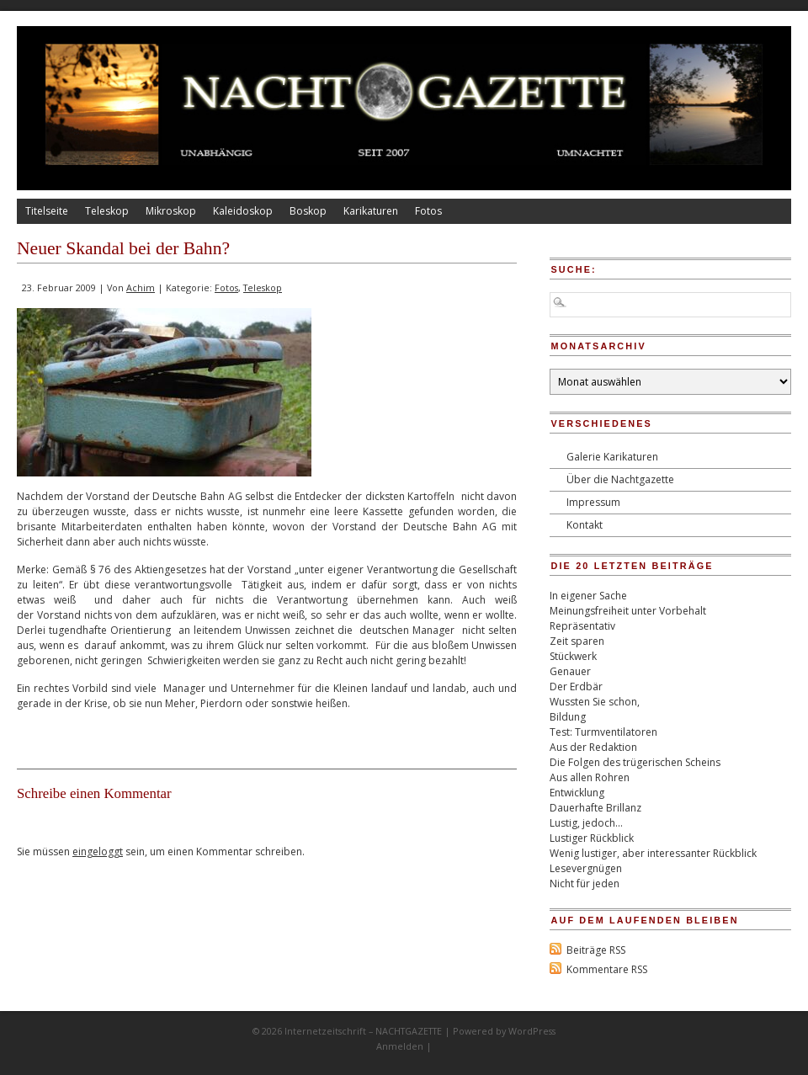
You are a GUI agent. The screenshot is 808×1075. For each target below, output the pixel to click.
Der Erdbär (576, 686)
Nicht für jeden (584, 883)
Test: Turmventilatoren (603, 732)
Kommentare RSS (606, 969)
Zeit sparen (577, 641)
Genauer (570, 671)
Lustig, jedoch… (586, 823)
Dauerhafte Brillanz (595, 808)
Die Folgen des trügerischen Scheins (635, 762)
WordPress (532, 1030)
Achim (140, 287)
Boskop (308, 211)
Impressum (593, 502)
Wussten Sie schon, (595, 701)
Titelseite (46, 211)
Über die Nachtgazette (620, 479)
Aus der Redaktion (593, 747)
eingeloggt (97, 851)
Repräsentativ (582, 626)
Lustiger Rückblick (592, 838)
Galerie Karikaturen (612, 457)
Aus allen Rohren (590, 777)
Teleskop (107, 211)
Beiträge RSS (595, 950)
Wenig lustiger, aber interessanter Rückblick (653, 853)
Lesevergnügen (586, 868)
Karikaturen (370, 211)
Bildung (568, 717)
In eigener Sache (588, 595)
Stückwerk (573, 656)
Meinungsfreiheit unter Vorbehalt (628, 611)
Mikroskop (171, 211)
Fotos (428, 211)
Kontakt (584, 525)
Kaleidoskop (243, 211)
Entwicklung (577, 792)
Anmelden (399, 1046)
